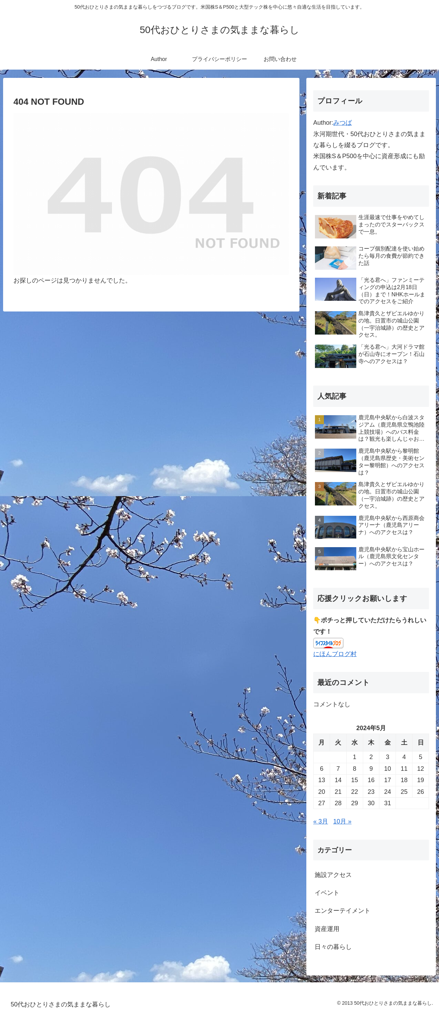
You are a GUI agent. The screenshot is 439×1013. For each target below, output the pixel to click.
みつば (342, 122)
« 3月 (320, 821)
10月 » (342, 821)
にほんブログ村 (335, 654)
